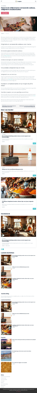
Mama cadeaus (7, 55)
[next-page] (3, 249)
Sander (2, 33)
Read (34, 143)
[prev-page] (1, 249)
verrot (34, 95)
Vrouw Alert (10, 79)
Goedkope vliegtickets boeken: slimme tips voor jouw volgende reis (23, 279)
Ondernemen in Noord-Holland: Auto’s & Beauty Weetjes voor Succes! (9, 106)
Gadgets (3, 167)
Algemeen (4, 134)
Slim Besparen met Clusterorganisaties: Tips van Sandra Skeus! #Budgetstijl (27, 106)
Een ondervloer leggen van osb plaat (19, 362)
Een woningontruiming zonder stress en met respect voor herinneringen (23, 256)
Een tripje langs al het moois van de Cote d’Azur (21, 351)
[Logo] (18, 1)
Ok (16, 391)
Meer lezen (19, 391)
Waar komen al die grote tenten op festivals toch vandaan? (24, 339)
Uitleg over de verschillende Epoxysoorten (12, 169)
